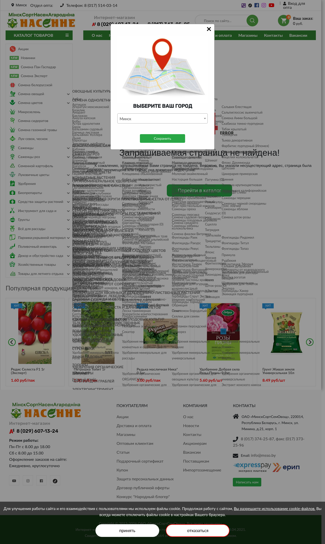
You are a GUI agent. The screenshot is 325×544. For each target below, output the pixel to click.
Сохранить (162, 138)
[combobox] (162, 118)
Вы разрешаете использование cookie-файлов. (274, 508)
